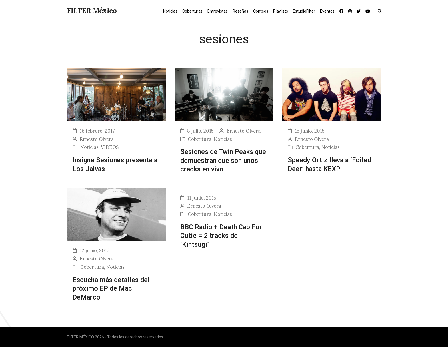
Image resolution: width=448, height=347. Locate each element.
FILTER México (92, 10)
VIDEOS (110, 147)
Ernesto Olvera (97, 139)
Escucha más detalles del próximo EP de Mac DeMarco (111, 288)
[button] (381, 11)
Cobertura (199, 139)
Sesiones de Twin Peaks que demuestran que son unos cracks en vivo (223, 160)
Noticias (89, 147)
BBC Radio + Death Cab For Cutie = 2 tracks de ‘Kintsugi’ (221, 235)
